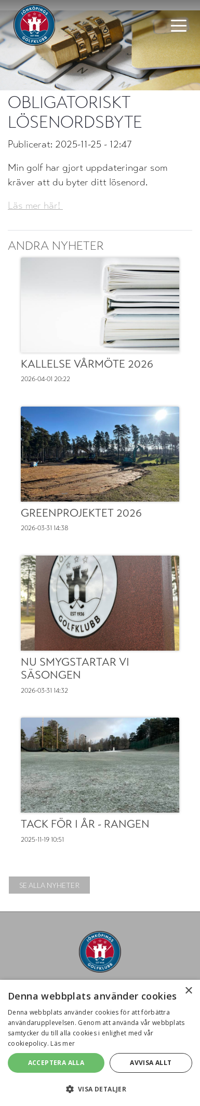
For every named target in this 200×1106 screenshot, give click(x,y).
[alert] (100, 1043)
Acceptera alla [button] (56, 1062)
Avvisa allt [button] (150, 1062)
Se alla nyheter (49, 885)
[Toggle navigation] (179, 25)
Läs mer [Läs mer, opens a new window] (62, 1043)
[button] (100, 1089)
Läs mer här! (35, 205)
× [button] (188, 991)
